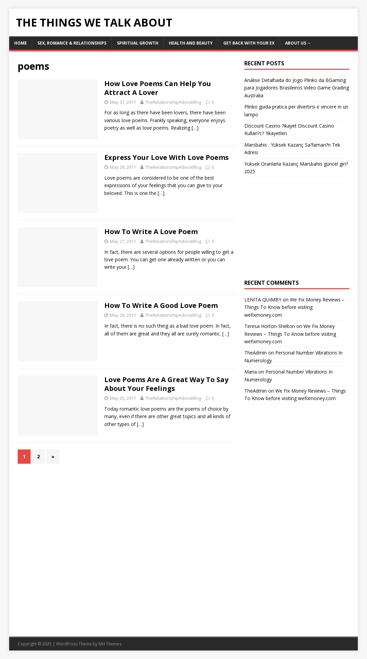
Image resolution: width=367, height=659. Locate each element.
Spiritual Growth (137, 43)
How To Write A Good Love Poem (161, 305)
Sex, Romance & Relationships (71, 43)
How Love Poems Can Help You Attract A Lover (157, 88)
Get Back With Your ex (249, 43)
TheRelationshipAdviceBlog (173, 102)
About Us (295, 43)
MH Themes (110, 644)
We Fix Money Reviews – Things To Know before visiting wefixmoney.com (294, 307)
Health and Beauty (191, 43)
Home (20, 43)
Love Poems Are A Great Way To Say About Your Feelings (166, 384)
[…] (195, 128)
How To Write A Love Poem (151, 231)
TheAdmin (255, 352)
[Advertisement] (296, 228)
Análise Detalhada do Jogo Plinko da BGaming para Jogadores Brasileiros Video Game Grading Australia (296, 88)
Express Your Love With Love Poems (166, 157)
